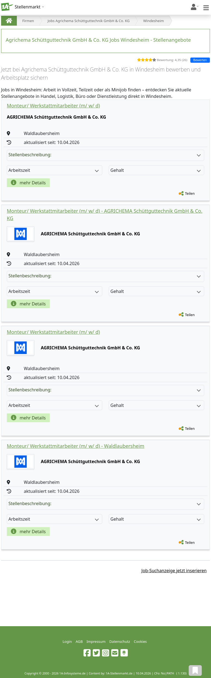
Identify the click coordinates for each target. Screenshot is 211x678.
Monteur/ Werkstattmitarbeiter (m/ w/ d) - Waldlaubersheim (75, 446)
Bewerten (200, 60)
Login (67, 641)
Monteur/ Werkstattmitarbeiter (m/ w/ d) (53, 105)
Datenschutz (119, 641)
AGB (79, 641)
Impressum (95, 641)
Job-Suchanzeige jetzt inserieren (174, 571)
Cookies (140, 641)
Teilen (190, 193)
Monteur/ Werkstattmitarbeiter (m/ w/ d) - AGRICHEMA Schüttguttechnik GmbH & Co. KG (104, 214)
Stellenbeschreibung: (104, 155)
